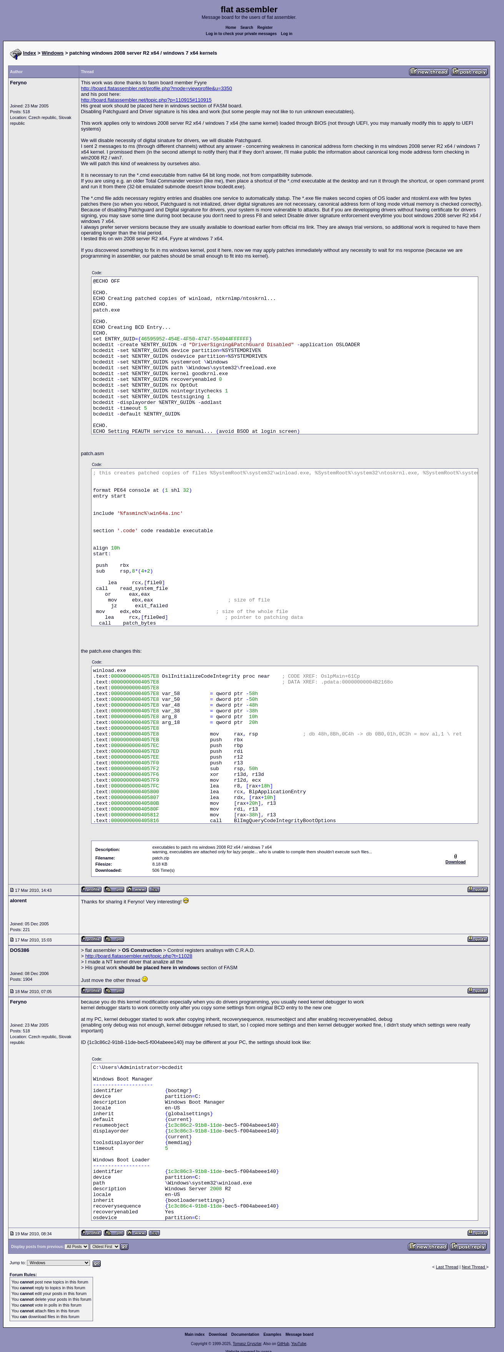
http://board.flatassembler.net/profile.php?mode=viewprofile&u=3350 (156, 88)
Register (265, 27)
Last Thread (447, 1267)
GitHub (283, 1344)
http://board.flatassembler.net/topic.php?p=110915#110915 (146, 100)
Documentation (245, 1334)
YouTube (298, 1344)
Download (218, 1334)
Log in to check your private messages (241, 34)
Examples (272, 1334)
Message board (300, 1334)
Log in (287, 34)
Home (231, 27)
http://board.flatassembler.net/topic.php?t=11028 (139, 956)
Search (246, 27)
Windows (53, 53)
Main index (195, 1334)
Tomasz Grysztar (247, 1344)
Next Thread (474, 1267)
